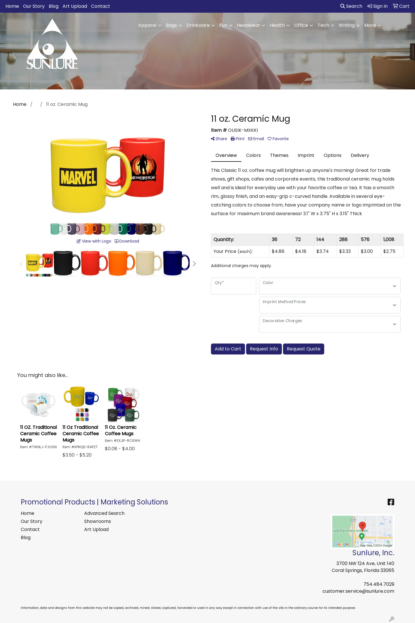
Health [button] (277, 25)
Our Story (34, 6)
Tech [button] (323, 25)
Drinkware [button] (198, 25)
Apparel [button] (147, 25)
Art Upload (75, 6)
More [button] (370, 25)
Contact (100, 6)
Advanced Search (104, 513)
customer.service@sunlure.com (358, 591)
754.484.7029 (378, 584)
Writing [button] (347, 25)
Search (351, 6)
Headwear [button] (248, 25)
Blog (54, 6)
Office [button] (301, 25)
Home (12, 6)
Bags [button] (171, 25)
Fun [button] (223, 25)
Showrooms (97, 521)
